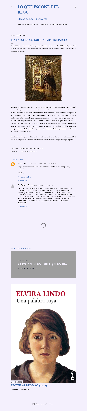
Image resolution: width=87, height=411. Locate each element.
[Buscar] (75, 6)
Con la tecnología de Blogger (43, 404)
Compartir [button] (14, 148)
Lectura (29, 151)
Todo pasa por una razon (27, 163)
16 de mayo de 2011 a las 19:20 (43, 185)
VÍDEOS (64, 24)
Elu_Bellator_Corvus (25, 185)
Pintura (34, 151)
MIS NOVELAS (35, 24)
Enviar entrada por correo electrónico (32, 148)
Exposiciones (22, 151)
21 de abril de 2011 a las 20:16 (47, 163)
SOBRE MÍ (26, 24)
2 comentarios (24, 389)
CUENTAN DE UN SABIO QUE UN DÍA (42, 264)
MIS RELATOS (46, 24)
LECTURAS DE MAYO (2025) (29, 385)
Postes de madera (24, 177)
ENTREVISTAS (56, 24)
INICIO (20, 24)
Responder (22, 180)
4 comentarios (31, 268)
